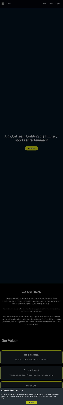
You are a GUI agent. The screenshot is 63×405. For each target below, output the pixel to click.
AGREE (31, 402)
